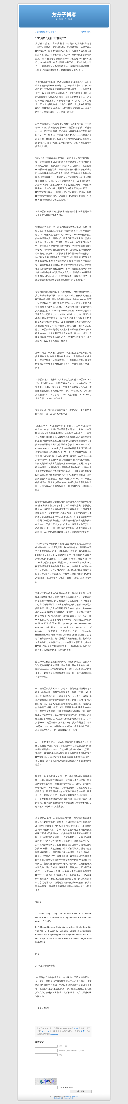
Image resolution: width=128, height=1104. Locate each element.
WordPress (75, 1096)
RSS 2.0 (45, 1031)
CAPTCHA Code (65, 1087)
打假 (76, 1028)
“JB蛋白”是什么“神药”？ (50, 38)
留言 (82, 1031)
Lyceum (68, 1096)
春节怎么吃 (85, 32)
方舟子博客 (64, 14)
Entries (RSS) (58, 1098)
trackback (54, 1034)
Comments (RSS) (69, 1098)
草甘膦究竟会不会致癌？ (46, 32)
